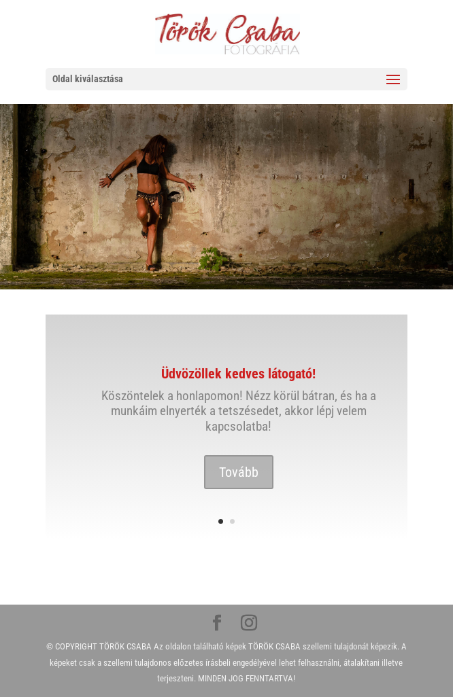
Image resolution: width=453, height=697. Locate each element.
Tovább (238, 472)
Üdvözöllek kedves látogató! (238, 373)
